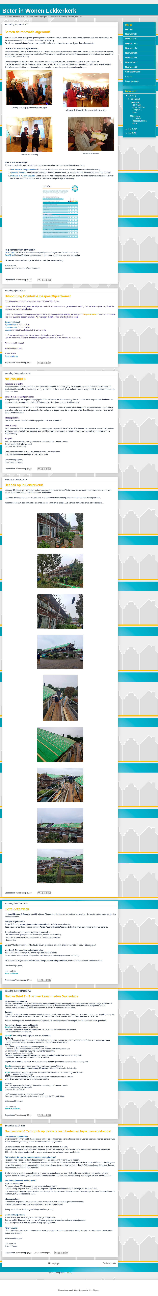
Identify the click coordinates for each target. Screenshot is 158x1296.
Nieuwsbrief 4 (131, 48)
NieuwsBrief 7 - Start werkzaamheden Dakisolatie (41, 996)
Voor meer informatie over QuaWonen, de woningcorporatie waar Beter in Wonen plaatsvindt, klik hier (42, 17)
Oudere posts (109, 1263)
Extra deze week (17, 909)
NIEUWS (129, 29)
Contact (128, 76)
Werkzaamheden (132, 72)
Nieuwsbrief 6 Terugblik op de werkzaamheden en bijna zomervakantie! (58, 1131)
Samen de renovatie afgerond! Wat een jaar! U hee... (137, 107)
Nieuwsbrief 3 (131, 43)
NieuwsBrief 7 (131, 62)
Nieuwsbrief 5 (131, 53)
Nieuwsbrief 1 (131, 34)
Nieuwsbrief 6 (131, 57)
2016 (130, 129)
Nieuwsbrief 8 (131, 67)
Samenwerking (132, 81)
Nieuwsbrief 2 (131, 39)
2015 (130, 133)
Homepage (53, 1263)
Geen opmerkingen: (42, 1253)
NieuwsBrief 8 (15, 379)
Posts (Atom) (66, 1273)
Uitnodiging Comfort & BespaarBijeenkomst (38, 296)
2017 (130, 95)
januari (134, 99)
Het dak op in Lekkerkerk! (24, 485)
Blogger (96, 1290)
